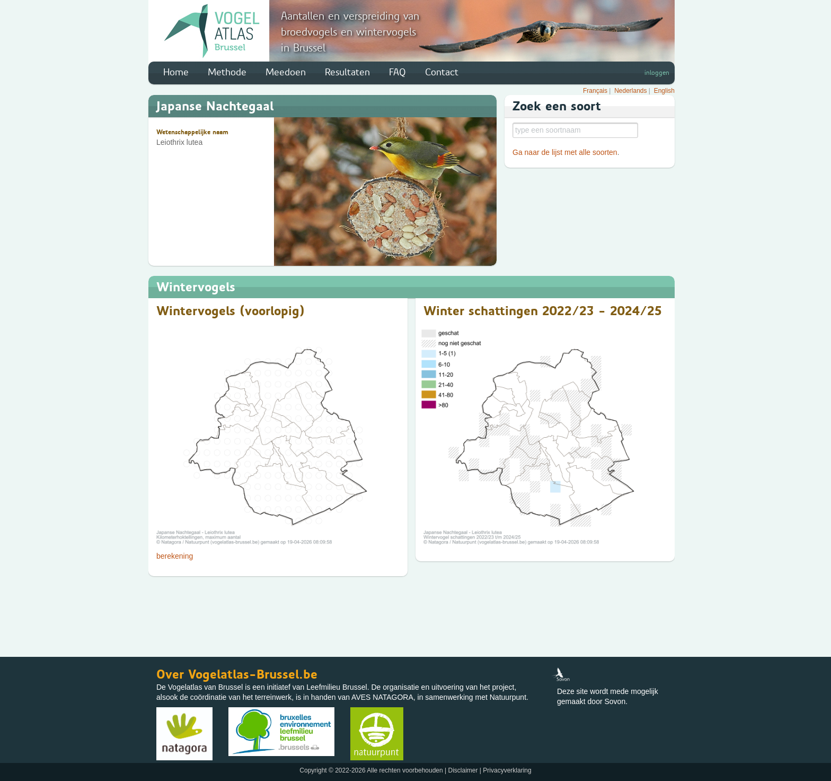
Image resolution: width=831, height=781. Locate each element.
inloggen (656, 72)
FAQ (397, 72)
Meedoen (286, 72)
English (664, 90)
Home (176, 72)
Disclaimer (463, 770)
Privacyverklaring (507, 770)
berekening (174, 556)
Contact (441, 72)
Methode (227, 72)
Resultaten (347, 72)
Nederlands (630, 90)
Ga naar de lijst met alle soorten (564, 152)
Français (595, 90)
